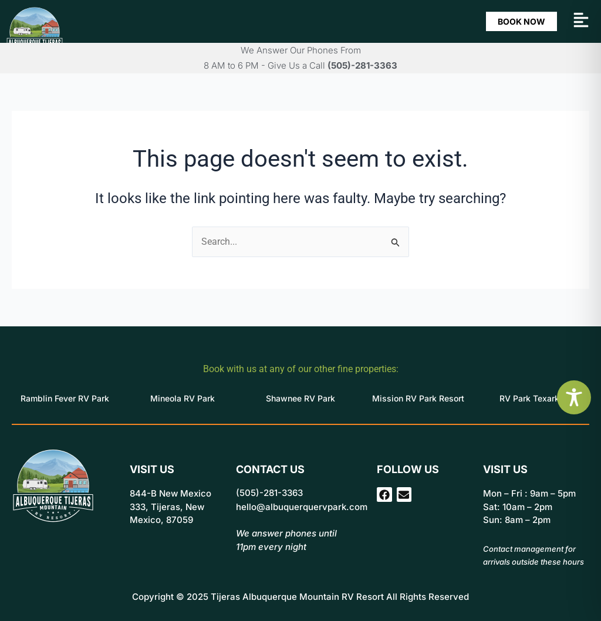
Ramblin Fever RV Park (65, 398)
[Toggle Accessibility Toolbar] (574, 397)
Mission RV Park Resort (418, 398)
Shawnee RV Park (300, 398)
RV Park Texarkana (536, 398)
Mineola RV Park (182, 398)
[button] (581, 21)
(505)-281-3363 (362, 65)
